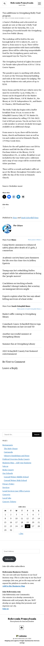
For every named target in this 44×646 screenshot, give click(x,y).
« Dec (21, 533)
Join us (5, 466)
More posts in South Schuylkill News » (29, 309)
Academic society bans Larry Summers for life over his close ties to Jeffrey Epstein (20, 260)
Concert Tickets (9, 501)
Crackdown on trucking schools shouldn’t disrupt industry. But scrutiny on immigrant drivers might (21, 286)
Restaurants (7, 445)
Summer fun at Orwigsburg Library (18, 343)
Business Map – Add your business (16, 462)
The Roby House (11, 448)
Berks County (8, 469)
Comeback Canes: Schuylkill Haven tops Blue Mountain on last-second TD (21, 325)
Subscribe (9, 559)
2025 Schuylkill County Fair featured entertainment (20, 352)
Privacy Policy (8, 484)
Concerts (6, 494)
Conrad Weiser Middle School (16, 477)
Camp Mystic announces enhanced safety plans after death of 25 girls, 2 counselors (19, 247)
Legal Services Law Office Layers (16, 491)
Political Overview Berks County (16, 459)
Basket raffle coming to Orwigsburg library (19, 315)
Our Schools (7, 473)
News (15, 217)
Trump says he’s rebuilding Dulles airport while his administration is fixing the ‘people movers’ (21, 273)
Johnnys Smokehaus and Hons (16, 455)
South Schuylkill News (29, 217)
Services (5, 487)
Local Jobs (6, 498)
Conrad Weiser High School (15, 480)
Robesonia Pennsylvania (22, 3)
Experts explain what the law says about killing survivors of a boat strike (21, 297)
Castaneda (8, 452)
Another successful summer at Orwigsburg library (16, 335)
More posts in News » (35, 240)
